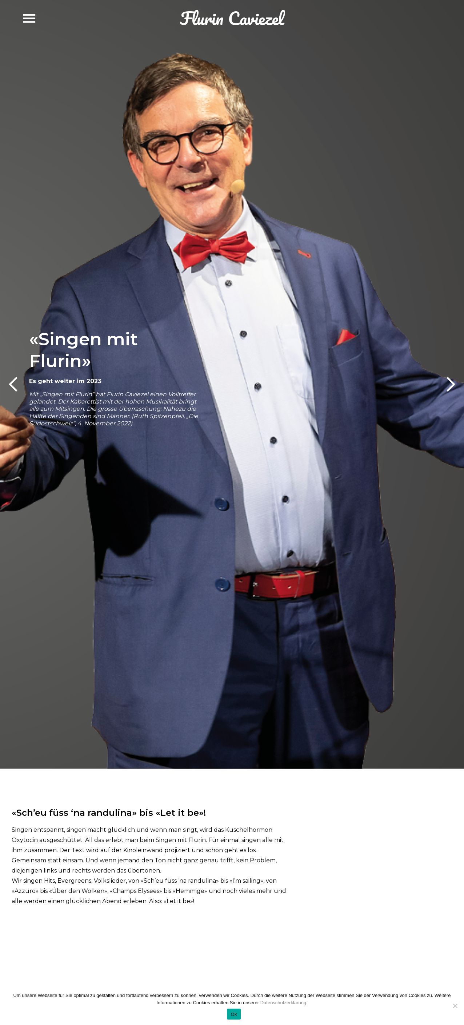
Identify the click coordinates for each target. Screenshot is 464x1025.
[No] (455, 1005)
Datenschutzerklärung (283, 1002)
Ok (234, 1014)
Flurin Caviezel (232, 18)
